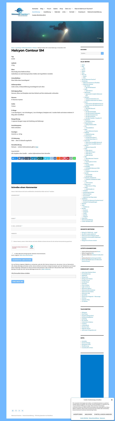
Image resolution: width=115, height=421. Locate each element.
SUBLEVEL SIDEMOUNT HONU (93, 179)
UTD (85, 181)
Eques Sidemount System (92, 131)
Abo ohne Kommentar (26, 255)
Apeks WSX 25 (89, 90)
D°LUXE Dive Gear (86, 274)
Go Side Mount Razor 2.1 (91, 139)
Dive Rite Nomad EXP (91, 111)
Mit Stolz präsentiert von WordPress (44, 415)
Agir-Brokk (87, 86)
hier (37, 147)
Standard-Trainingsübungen (90, 202)
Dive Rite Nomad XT (90, 116)
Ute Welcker (85, 301)
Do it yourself (86, 195)
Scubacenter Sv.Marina (87, 322)
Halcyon (35, 47)
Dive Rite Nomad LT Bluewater (93, 113)
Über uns (68, 8)
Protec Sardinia (85, 285)
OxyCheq (86, 160)
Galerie (55, 8)
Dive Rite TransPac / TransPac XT (94, 118)
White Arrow (87, 184)
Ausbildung (47, 12)
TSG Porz (84, 298)
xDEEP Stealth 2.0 (90, 189)
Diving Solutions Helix (91, 124)
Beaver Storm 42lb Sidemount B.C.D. (94, 105)
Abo (84, 68)
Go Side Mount (87, 136)
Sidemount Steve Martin (88, 291)
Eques (85, 129)
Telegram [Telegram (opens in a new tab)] (85, 216)
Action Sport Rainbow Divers (89, 272)
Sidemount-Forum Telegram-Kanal (90, 235)
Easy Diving (84, 314)
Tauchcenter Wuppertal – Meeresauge (91, 296)
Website (14, 233)
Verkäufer (85, 190)
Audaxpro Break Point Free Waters (94, 100)
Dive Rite (86, 110)
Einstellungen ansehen (103, 414)
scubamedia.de (85, 325)
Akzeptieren (77, 414)
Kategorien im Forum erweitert (89, 240)
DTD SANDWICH (90, 128)
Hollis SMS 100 (89, 155)
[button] (112, 400)
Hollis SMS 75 (89, 153)
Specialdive (84, 295)
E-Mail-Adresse (16, 226)
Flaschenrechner (87, 194)
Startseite (35, 8)
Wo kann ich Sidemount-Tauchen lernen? (93, 200)
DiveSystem (87, 119)
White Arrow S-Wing (91, 186)
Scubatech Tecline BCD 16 (92, 171)
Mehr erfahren (46, 269)
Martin (84, 76)
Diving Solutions (88, 123)
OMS (85, 157)
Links (63, 12)
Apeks (85, 89)
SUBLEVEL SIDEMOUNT (90, 178)
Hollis (85, 148)
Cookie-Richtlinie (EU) (39, 15)
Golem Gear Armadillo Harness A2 (94, 142)
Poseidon (86, 163)
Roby (84, 78)
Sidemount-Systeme (27, 47)
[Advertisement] (44, 173)
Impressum (102, 418)
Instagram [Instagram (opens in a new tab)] (85, 211)
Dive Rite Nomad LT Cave (92, 115)
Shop (61, 8)
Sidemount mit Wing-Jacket (90, 197)
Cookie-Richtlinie (84, 418)
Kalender (57, 12)
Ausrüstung (36, 12)
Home (12, 47)
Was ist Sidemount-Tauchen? (84, 8)
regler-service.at (86, 287)
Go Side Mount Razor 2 (91, 137)
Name (13, 218)
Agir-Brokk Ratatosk (91, 87)
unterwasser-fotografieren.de (89, 330)
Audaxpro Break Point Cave (92, 98)
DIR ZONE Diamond (90, 108)
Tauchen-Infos (85, 327)
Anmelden (84, 341)
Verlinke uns (86, 207)
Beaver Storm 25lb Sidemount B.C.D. (94, 103)
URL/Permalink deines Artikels (20, 273)
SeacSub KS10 (89, 176)
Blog (41, 8)
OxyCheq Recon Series (91, 161)
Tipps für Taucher (86, 328)
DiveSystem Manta (90, 121)
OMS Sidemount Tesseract (92, 158)
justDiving (84, 319)
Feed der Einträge (86, 342)
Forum (49, 8)
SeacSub (86, 173)
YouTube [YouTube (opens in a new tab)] (85, 215)
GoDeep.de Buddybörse (87, 317)
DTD (85, 126)
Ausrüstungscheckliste (88, 192)
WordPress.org (85, 346)
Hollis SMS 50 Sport (90, 152)
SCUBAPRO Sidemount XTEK (93, 168)
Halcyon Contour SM (91, 147)
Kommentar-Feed (86, 344)
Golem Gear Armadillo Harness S (93, 144)
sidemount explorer (86, 288)
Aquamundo (87, 92)
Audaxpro (86, 97)
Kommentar (15, 195)
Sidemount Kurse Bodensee (88, 290)
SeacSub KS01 (89, 174)
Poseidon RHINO (90, 165)
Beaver (86, 102)
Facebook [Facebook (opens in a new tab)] (85, 210)
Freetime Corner (86, 280)
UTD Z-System (89, 182)
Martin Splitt (85, 259)
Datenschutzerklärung (94, 418)
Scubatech (86, 169)
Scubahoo (84, 323)
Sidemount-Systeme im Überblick (91, 82)
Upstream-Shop (86, 299)
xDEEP (86, 187)
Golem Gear (87, 140)
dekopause (84, 312)
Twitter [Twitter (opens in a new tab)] (85, 213)
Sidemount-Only (86, 293)
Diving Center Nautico (87, 278)
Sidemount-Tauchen (16, 415)
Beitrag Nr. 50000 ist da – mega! (89, 232)
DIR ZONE (86, 107)
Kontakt (71, 12)
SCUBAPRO (87, 166)
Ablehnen (88, 414)
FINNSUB (86, 132)
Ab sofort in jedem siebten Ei (89, 234)
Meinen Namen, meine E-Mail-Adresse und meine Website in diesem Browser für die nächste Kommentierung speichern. (42, 241)
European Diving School (88, 315)
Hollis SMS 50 (89, 150)
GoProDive (84, 283)
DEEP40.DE (84, 275)
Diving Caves (85, 277)
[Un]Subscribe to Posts (87, 347)
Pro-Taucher (85, 320)
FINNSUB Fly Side (90, 134)
